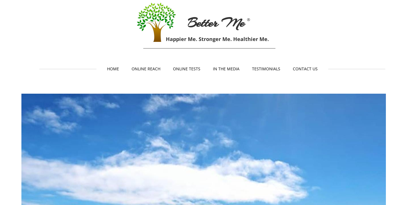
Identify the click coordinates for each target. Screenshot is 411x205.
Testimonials (266, 68)
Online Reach (146, 68)
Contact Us (305, 68)
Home (113, 68)
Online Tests (186, 68)
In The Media (226, 68)
